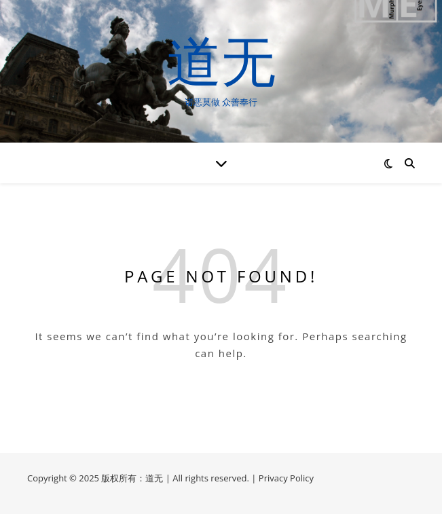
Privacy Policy (286, 478)
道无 (221, 60)
